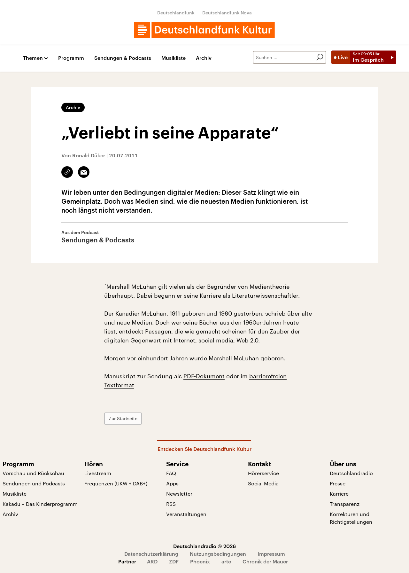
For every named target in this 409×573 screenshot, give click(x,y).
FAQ (171, 473)
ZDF (174, 561)
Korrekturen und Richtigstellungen (351, 518)
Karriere (339, 494)
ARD (152, 561)
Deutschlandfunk (176, 12)
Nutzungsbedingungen (218, 554)
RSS (171, 504)
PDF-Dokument (204, 376)
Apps (172, 483)
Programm (71, 58)
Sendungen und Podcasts (34, 483)
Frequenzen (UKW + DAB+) (115, 483)
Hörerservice (263, 473)
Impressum (271, 554)
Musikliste (173, 58)
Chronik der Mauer (265, 561)
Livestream (97, 473)
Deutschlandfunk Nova (227, 12)
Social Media (263, 483)
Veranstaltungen (186, 514)
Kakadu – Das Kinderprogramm (40, 504)
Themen (33, 58)
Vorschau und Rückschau (33, 473)
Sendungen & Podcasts (122, 58)
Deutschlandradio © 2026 (204, 546)
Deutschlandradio (351, 473)
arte (226, 561)
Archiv (204, 58)
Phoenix (200, 561)
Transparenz (344, 504)
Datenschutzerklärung (151, 554)
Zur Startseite (123, 418)
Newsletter (179, 494)
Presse (337, 483)
